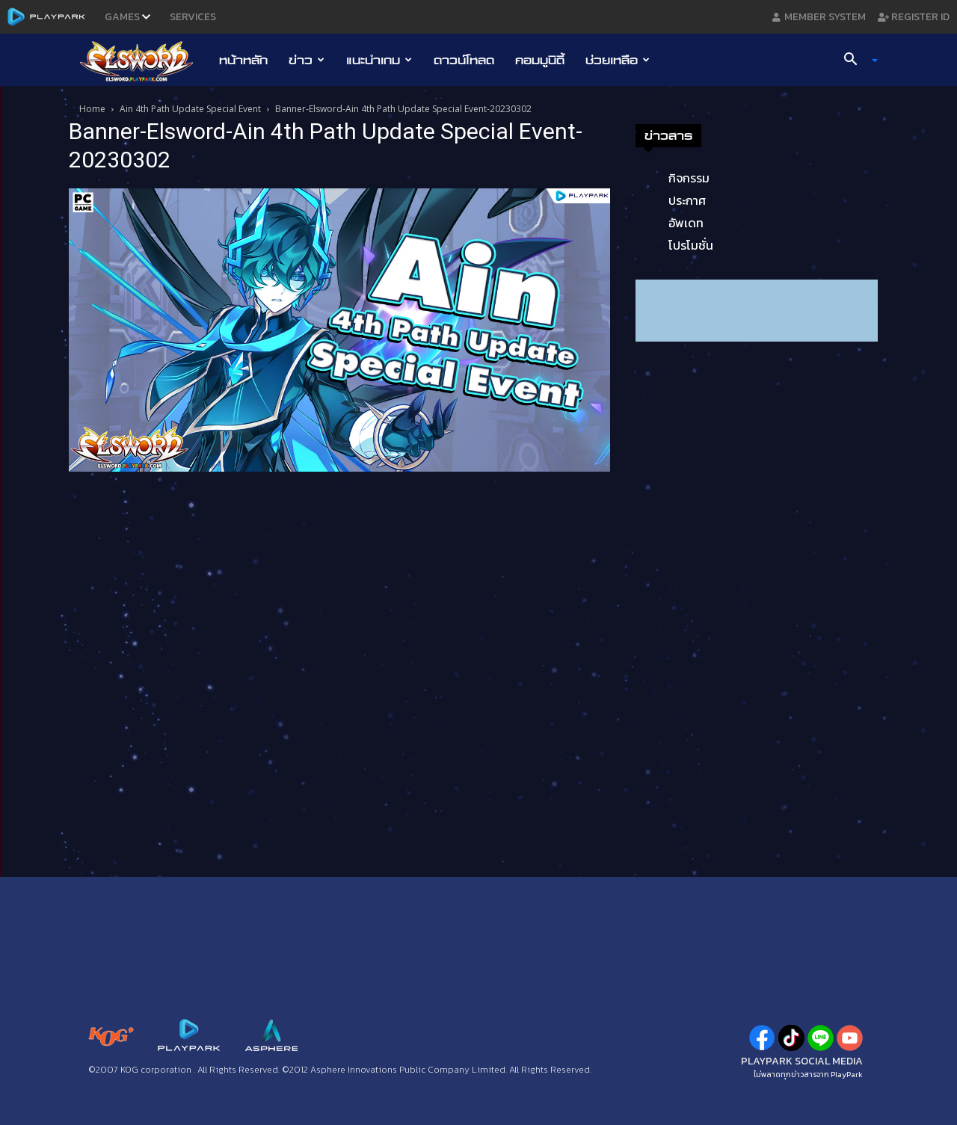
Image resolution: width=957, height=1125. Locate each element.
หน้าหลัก (243, 60)
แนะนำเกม (379, 60)
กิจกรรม (689, 178)
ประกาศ (687, 200)
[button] (855, 60)
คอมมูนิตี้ (539, 60)
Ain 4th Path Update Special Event (190, 108)
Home (92, 108)
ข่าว (306, 60)
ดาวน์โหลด (464, 60)
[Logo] (144, 60)
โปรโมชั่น (690, 245)
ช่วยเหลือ (617, 60)
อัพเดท (686, 223)
